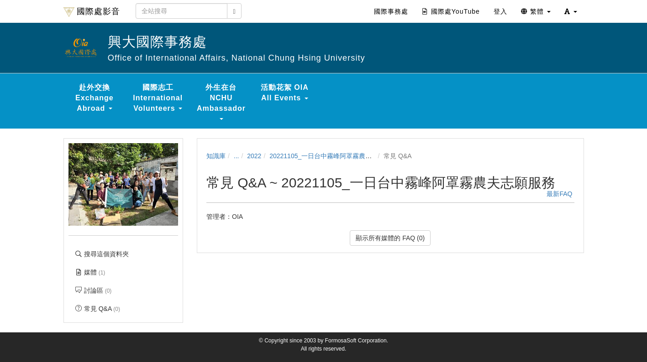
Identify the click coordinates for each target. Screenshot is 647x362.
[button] (571, 11)
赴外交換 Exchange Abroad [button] (94, 97)
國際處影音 (91, 12)
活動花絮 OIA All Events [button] (285, 92)
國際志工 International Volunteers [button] (158, 97)
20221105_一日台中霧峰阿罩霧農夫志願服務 (333, 156)
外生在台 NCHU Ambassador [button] (221, 101)
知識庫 (216, 156)
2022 (254, 156)
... (236, 156)
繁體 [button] (536, 11)
